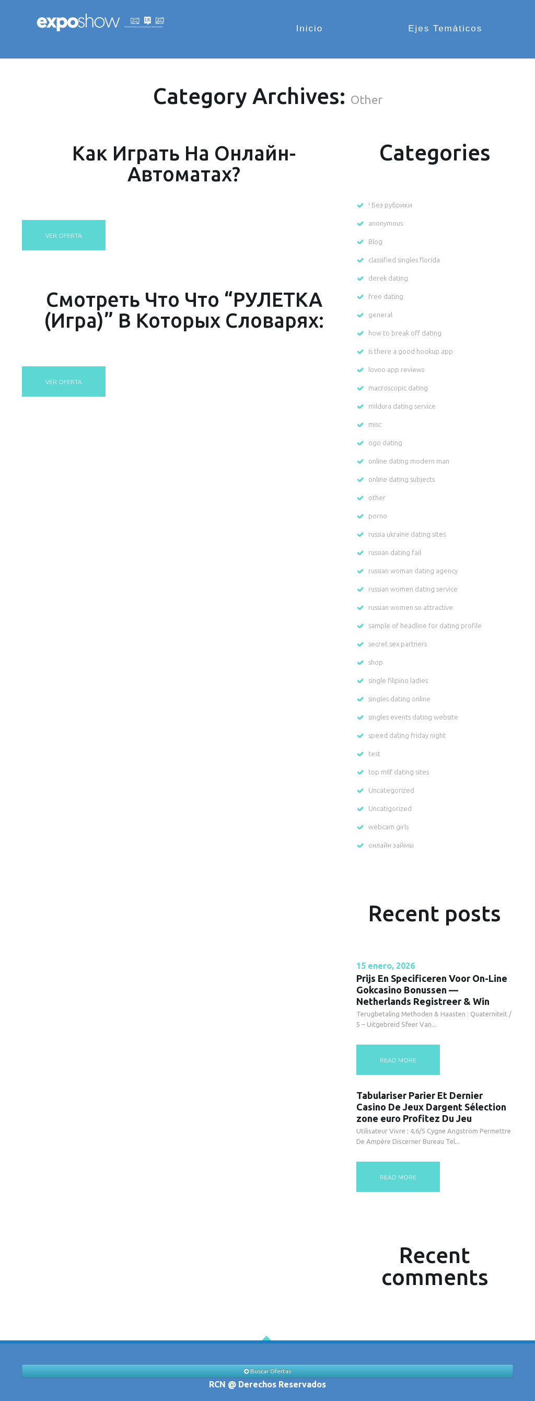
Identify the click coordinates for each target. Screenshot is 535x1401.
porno (377, 515)
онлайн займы (391, 845)
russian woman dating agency (413, 570)
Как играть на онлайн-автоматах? (184, 163)
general (380, 314)
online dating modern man (408, 461)
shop (375, 662)
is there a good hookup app (410, 351)
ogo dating (385, 442)
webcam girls (388, 826)
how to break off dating (404, 333)
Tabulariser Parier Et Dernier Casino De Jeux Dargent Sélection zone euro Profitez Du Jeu (431, 1107)
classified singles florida (404, 259)
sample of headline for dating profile (425, 625)
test (374, 753)
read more (398, 1060)
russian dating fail (394, 552)
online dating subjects (401, 479)
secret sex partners (397, 643)
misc (374, 424)
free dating (385, 296)
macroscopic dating (398, 387)
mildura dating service (402, 406)
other (377, 497)
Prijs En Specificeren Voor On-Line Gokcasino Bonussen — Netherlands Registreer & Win (431, 989)
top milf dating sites (398, 771)
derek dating (388, 278)
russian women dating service (413, 589)
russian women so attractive (410, 607)
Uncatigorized (390, 808)
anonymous (385, 223)
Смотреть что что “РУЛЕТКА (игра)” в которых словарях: (183, 309)
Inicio (317, 28)
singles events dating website (413, 717)
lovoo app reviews (396, 369)
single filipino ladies (398, 680)
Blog (375, 241)
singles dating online (399, 698)
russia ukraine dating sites (407, 534)
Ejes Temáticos (448, 28)
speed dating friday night (407, 735)
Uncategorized (391, 790)
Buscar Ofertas (267, 1371)
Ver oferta (63, 235)
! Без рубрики (390, 205)
